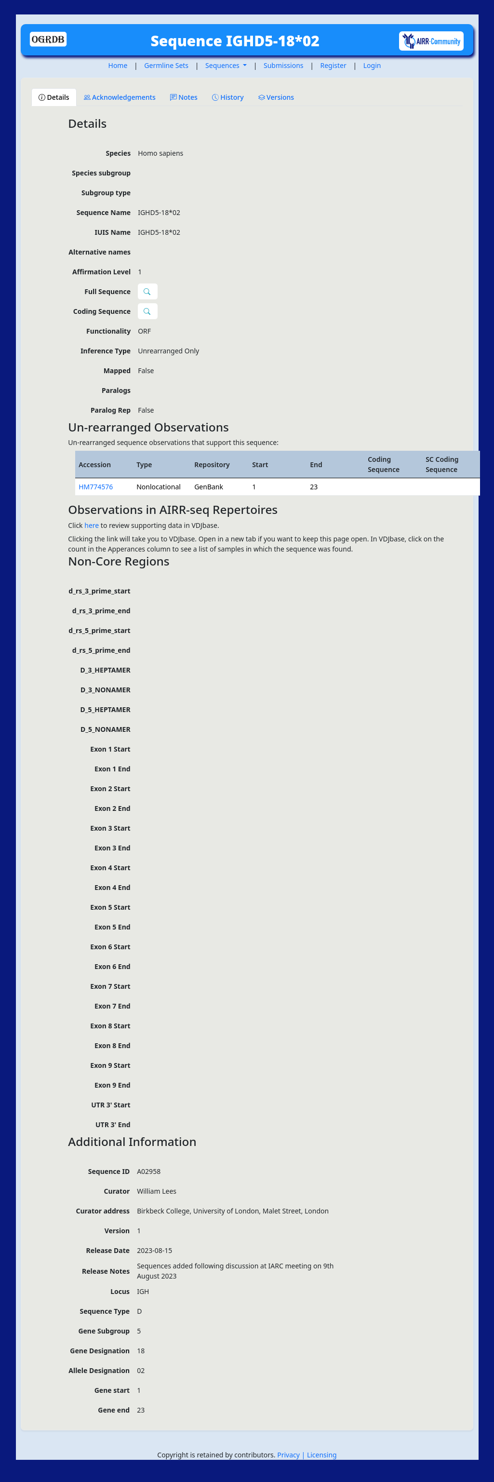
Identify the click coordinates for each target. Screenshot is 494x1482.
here (91, 525)
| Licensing (319, 1454)
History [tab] (228, 97)
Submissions (284, 65)
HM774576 (96, 486)
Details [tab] (54, 97)
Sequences (223, 65)
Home (118, 65)
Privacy (289, 1454)
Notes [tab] (184, 97)
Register (333, 65)
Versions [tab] (276, 97)
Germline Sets (166, 65)
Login (372, 65)
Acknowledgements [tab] (120, 97)
